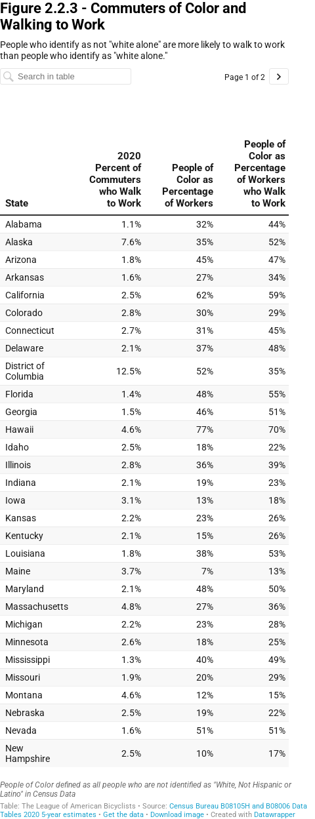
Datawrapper (274, 814)
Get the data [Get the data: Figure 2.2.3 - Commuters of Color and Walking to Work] (123, 814)
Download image (177, 814)
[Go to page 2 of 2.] (279, 76)
